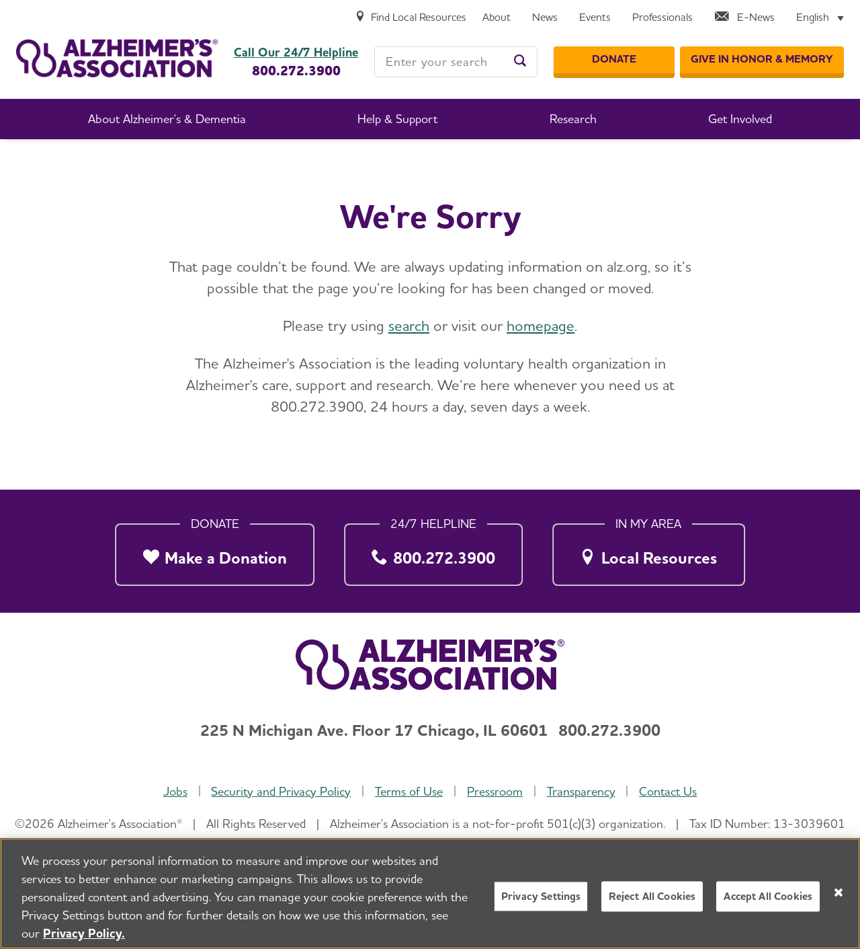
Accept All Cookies (768, 897)
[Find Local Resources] (410, 18)
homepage (540, 325)
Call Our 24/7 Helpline (296, 52)
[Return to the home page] (117, 58)
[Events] (594, 18)
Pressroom (495, 791)
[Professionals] (662, 18)
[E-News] (744, 18)
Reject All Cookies (652, 897)
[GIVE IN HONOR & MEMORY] (762, 59)
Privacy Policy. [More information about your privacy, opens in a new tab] (84, 934)
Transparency (581, 791)
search (408, 325)
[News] (544, 18)
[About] (496, 18)
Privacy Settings (541, 897)
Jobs (175, 791)
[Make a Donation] (215, 551)
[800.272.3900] (434, 551)
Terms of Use (409, 791)
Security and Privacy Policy (281, 791)
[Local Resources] (648, 551)
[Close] (838, 893)
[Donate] (614, 59)
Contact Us (668, 791)
